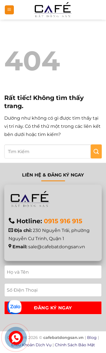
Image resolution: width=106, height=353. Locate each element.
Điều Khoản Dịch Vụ (31, 344)
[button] (9, 10)
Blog (92, 337)
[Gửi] (96, 151)
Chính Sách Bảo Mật (75, 344)
